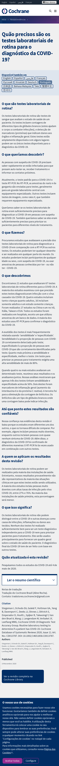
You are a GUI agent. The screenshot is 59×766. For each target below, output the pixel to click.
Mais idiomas (49, 2)
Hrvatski (20, 82)
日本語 (7, 86)
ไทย (36, 86)
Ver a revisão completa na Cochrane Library (18, 678)
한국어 (7, 90)
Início (4, 19)
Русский (7, 82)
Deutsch (32, 82)
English (4, 2)
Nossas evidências (17, 19)
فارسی (20, 2)
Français (29, 2)
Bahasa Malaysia (22, 86)
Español (12, 2)
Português (45, 82)
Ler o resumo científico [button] (23, 580)
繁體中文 (47, 86)
